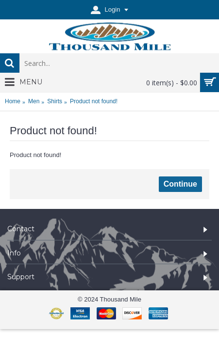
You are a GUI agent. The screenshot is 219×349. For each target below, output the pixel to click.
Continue (180, 184)
